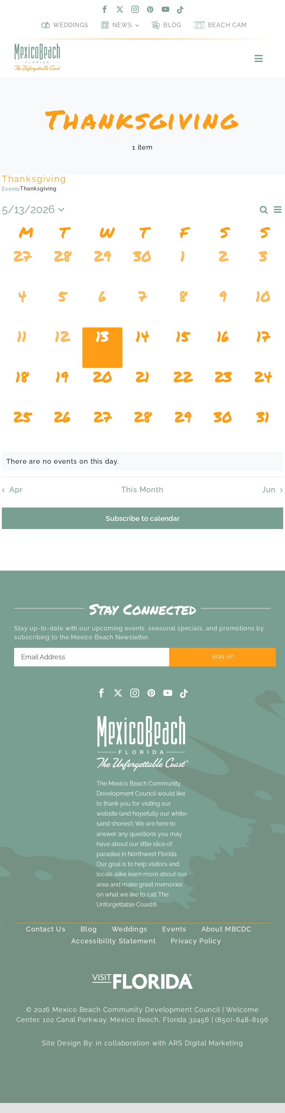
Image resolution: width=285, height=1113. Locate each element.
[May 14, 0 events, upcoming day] (142, 347)
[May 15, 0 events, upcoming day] (183, 347)
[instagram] (135, 9)
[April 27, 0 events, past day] (22, 267)
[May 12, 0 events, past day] (62, 347)
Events (11, 189)
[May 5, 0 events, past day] (62, 307)
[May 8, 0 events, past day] (183, 307)
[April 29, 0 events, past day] (102, 267)
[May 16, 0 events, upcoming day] (223, 347)
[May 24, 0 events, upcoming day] (263, 388)
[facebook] (105, 9)
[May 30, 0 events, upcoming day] (223, 428)
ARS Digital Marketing (205, 1043)
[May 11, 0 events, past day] (22, 347)
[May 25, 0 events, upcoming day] (22, 428)
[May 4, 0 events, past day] (22, 307)
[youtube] (166, 9)
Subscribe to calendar (143, 518)
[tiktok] (180, 10)
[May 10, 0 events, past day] (263, 307)
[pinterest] (150, 9)
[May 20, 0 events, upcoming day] (102, 388)
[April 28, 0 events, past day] (62, 267)
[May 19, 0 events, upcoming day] (62, 388)
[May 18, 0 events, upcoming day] (22, 388)
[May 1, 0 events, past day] (183, 267)
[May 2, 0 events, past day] (223, 267)
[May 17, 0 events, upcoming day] (263, 347)
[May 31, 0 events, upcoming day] (263, 428)
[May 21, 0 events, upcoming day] (142, 388)
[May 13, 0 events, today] (102, 347)
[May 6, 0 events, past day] (102, 307)
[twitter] (120, 9)
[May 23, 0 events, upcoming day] (223, 388)
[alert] (142, 461)
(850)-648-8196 (242, 1020)
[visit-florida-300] (142, 972)
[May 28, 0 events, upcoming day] (142, 428)
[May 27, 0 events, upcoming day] (102, 428)
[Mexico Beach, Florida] (37, 47)
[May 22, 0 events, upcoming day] (183, 388)
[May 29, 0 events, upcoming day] (183, 428)
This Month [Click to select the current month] (142, 489)
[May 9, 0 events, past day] (223, 307)
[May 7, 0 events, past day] (142, 307)
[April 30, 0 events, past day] (142, 267)
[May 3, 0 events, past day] (263, 267)
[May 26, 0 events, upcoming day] (62, 428)
